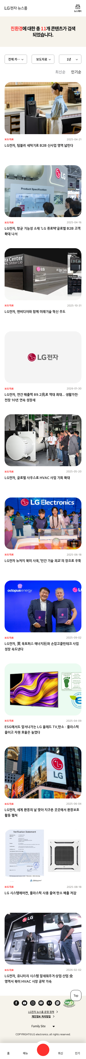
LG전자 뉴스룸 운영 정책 (41, 1012)
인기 (77, 1053)
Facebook (16, 1003)
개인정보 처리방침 (41, 1016)
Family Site (41, 1026)
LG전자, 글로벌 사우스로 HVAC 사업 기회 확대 (37, 478)
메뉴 (25, 1053)
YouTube (24, 1003)
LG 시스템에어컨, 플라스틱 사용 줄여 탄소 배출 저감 (40, 893)
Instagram (33, 1003)
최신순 (60, 72)
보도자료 (41, 59)
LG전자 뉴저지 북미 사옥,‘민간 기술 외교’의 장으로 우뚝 (43, 561)
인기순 (76, 72)
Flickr (49, 1003)
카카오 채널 (57, 1003)
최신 (60, 1053)
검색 (43, 1050)
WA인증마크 (69, 1003)
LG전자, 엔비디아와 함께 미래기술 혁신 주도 (35, 311)
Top (76, 995)
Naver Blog (41, 1003)
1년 (69, 59)
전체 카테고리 (16, 59)
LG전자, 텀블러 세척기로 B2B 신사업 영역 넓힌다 (39, 145)
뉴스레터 (77, 11)
